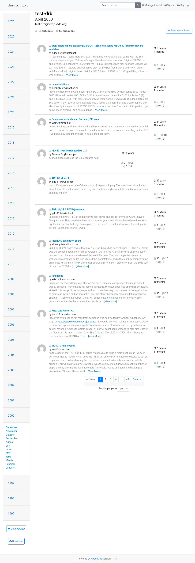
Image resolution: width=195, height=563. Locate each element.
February (10, 464)
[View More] (72, 75)
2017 (11, 157)
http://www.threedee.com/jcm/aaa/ (77, 321)
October (10, 434)
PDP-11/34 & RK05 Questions (66, 209)
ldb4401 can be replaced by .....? (68, 150)
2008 (11, 294)
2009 (11, 279)
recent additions (59, 84)
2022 (11, 82)
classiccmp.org (18, 5)
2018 (11, 142)
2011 (11, 248)
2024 (11, 51)
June (8, 449)
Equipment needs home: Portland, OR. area (74, 119)
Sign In (169, 5)
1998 (11, 498)
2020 (11, 112)
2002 (11, 385)
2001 (11, 400)
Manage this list (152, 5)
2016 (11, 173)
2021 (11, 97)
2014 (11, 203)
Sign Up (183, 5)
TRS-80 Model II (59, 178)
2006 (11, 324)
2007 (11, 309)
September (12, 438)
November (11, 431)
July (8, 445)
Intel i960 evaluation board (65, 240)
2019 (11, 127)
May (8, 453)
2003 (11, 370)
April (8, 456)
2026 (11, 21)
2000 (11, 415)
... (121, 379)
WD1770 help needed (62, 345)
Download (16, 541)
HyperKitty (96, 558)
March (9, 460)
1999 (11, 483)
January (10, 467)
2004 (11, 355)
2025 (11, 36)
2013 (11, 218)
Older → (137, 379)
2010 (11, 264)
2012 (11, 233)
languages (56, 275)
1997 (11, 513)
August (10, 442)
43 (127, 379)
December (11, 427)
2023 (11, 67)
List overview (16, 528)
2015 (11, 188)
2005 (11, 339)
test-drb (43, 13)
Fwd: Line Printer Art (61, 310)
